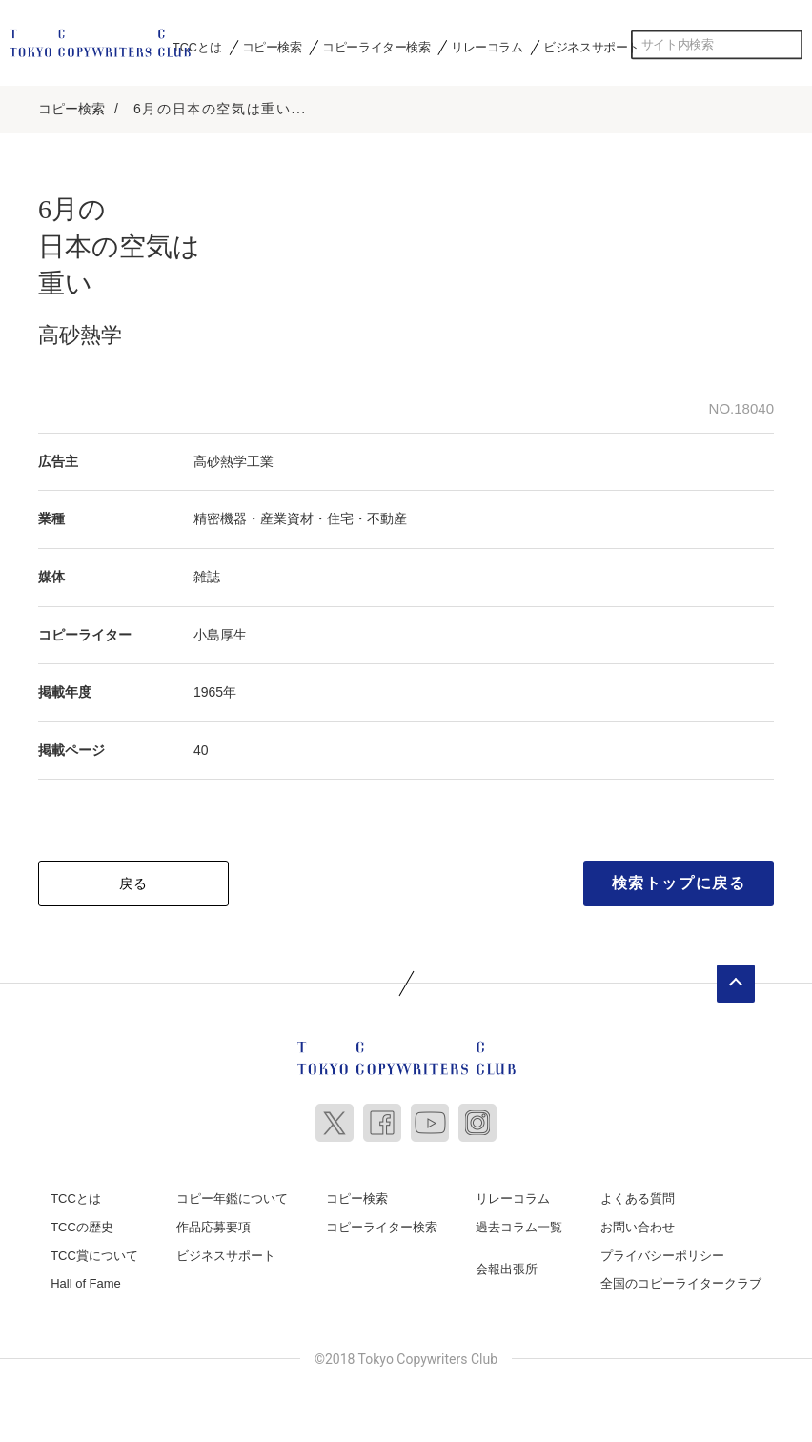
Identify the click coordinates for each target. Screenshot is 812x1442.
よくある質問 (637, 1195)
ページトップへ (736, 981)
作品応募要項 (213, 1224)
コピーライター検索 (376, 46)
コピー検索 (272, 46)
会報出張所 (507, 1265)
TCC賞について (94, 1252)
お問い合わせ (637, 1224)
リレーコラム (487, 46)
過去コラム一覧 (519, 1224)
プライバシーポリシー (662, 1252)
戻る (134, 880)
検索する (788, 44)
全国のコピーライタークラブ (680, 1280)
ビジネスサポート (591, 46)
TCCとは (197, 46)
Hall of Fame (86, 1280)
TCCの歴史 (82, 1224)
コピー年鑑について (232, 1195)
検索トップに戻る (679, 880)
